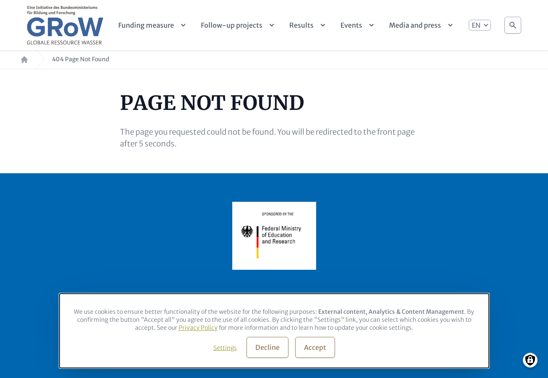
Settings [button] (225, 348)
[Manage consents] (530, 360)
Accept (315, 347)
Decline (267, 347)
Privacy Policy (198, 327)
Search (513, 23)
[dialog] (274, 331)
